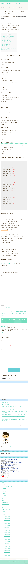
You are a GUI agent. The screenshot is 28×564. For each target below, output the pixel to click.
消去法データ (23, 16)
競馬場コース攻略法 (6, 514)
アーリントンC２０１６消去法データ (7, 36)
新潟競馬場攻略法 (7, 525)
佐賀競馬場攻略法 (7, 555)
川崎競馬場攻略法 (7, 536)
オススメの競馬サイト (5, 504)
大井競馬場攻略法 (7, 534)
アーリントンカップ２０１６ (8, 307)
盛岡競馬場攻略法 (7, 543)
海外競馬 (4, 493)
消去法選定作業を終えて (5, 49)
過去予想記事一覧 (4, 453)
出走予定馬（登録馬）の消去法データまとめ (8, 48)
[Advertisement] (9, 283)
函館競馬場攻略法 (7, 532)
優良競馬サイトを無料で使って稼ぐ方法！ (11, 3)
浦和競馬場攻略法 (7, 539)
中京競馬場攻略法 (7, 523)
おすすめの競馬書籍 (5, 502)
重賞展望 (4, 495)
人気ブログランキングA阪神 (8, 263)
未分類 (3, 500)
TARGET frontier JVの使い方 (6, 509)
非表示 (11, 34)
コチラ (10, 446)
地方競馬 (4, 491)
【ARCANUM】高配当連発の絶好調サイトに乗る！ (10, 409)
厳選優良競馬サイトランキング (7, 402)
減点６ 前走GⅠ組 (6, 44)
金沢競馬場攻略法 (7, 546)
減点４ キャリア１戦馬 (6, 41)
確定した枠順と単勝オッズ (7, 486)
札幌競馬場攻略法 (7, 530)
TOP (9, 7)
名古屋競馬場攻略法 (7, 548)
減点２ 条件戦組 (5, 39)
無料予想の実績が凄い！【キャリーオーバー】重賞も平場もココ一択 (13, 414)
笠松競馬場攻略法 (7, 550)
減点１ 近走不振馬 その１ (7, 37)
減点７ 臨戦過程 (5, 45)
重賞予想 (4, 488)
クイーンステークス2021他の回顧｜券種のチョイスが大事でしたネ (13, 416)
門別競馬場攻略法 (7, 541)
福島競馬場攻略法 (7, 527)
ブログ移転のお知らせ (5, 404)
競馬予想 (18, 16)
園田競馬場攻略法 (7, 552)
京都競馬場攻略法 (7, 520)
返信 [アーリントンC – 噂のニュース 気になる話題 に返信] (2, 332)
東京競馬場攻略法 (7, 516)
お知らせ (3, 498)
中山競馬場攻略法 (7, 518)
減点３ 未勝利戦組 (6, 40)
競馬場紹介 (3, 511)
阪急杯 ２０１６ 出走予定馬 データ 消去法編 (18, 311)
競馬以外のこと (4, 507)
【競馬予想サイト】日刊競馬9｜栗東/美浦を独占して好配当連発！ (13, 406)
